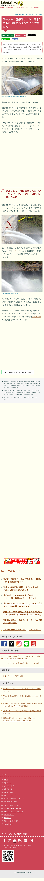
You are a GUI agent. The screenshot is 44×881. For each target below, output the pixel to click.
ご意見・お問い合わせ (11, 805)
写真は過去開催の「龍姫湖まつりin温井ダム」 (15, 96)
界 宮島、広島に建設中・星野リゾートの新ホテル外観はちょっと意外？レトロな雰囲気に (22, 705)
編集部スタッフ (9, 815)
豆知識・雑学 (8, 792)
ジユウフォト (8, 824)
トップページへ (35, 630)
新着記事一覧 (8, 789)
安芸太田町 (36, 317)
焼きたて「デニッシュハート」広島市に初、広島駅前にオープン (22, 690)
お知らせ (20, 811)
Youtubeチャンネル (10, 801)
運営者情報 (7, 818)
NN (4, 676)
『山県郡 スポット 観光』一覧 (14, 630)
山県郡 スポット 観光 (21, 35)
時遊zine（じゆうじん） (12, 821)
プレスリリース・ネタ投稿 (13, 808)
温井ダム (5, 58)
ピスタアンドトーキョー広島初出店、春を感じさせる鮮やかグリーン (22, 712)
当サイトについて (10, 811)
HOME (6, 780)
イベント (15, 251)
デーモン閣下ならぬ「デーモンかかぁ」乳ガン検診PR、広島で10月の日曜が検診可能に (20, 657)
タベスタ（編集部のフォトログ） (15, 798)
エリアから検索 (9, 786)
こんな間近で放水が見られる (10, 293)
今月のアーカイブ (10, 795)
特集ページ (7, 783)
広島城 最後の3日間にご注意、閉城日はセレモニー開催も (22, 697)
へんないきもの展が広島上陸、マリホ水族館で (24, 663)
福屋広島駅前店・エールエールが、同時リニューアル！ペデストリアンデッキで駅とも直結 (21, 719)
